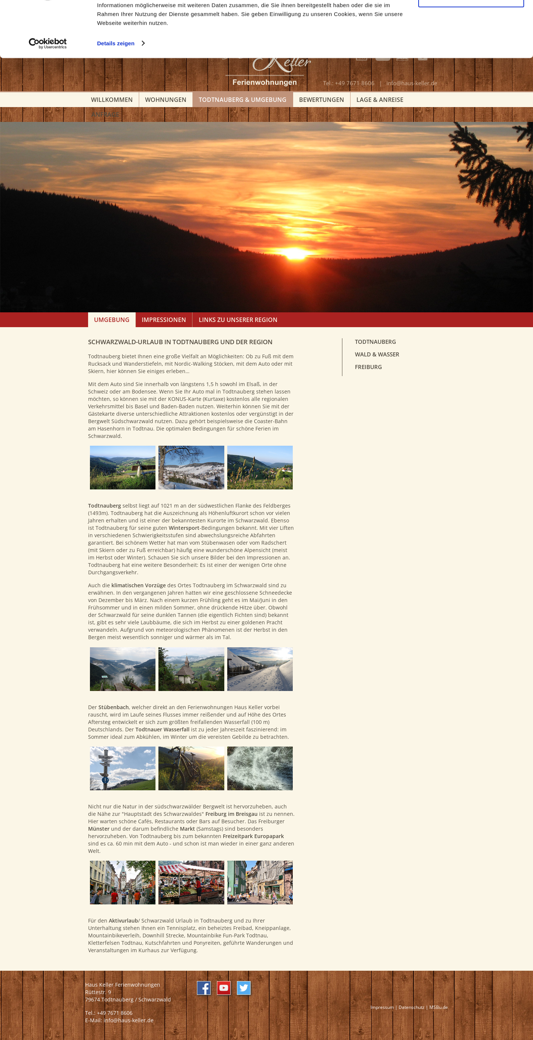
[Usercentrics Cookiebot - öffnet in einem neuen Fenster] (48, 91)
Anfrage (105, 114)
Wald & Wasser (377, 354)
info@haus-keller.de (129, 1020)
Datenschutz (412, 1007)
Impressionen (164, 320)
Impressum (382, 1007)
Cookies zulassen (471, 18)
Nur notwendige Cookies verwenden (471, 43)
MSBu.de (438, 1007)
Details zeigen (115, 92)
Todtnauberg (375, 342)
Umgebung (112, 320)
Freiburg (368, 367)
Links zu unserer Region (238, 320)
